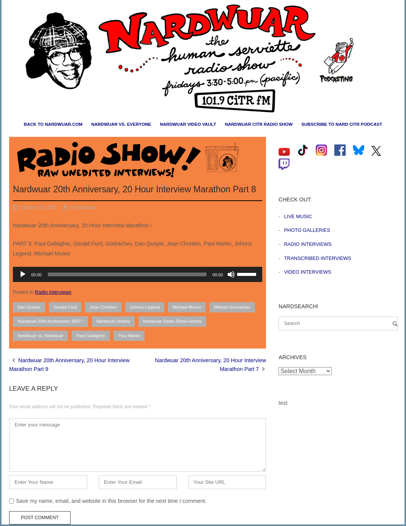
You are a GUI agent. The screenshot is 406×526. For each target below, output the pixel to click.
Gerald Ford (65, 307)
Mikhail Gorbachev (232, 307)
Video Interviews (307, 272)
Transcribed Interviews (317, 258)
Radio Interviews (53, 292)
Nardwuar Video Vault (188, 124)
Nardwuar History (113, 321)
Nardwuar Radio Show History (172, 321)
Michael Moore (187, 307)
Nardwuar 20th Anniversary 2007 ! (50, 321)
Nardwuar (87, 207)
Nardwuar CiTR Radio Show (259, 124)
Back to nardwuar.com (53, 124)
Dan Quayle (29, 307)
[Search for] (338, 323)
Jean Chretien (103, 307)
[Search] (395, 324)
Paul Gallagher (90, 335)
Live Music (298, 216)
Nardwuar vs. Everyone (121, 124)
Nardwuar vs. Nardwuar (40, 335)
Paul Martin (129, 335)
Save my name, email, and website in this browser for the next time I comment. (111, 501)
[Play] (23, 274)
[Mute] (231, 274)
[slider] (127, 274)
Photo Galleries (307, 230)
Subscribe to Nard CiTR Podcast (341, 124)
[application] (137, 274)
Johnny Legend (145, 307)
